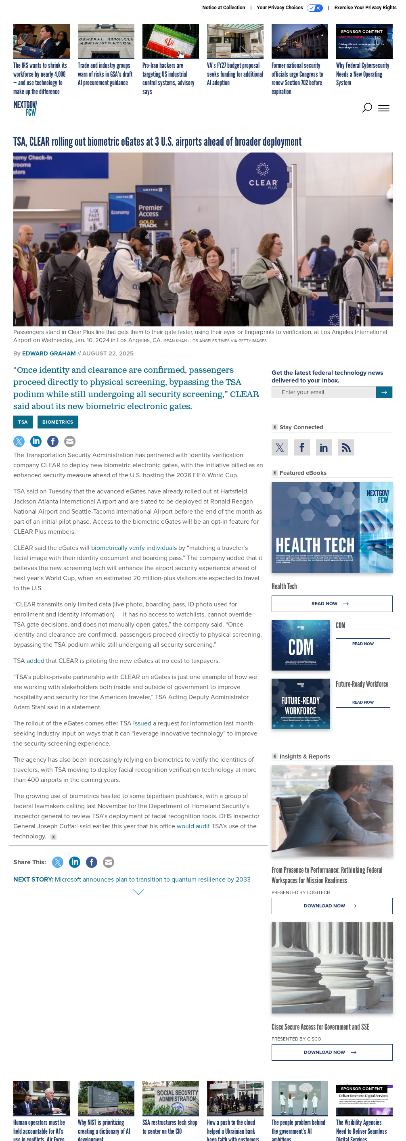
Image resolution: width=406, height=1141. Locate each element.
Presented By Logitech (301, 892)
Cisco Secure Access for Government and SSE (320, 1027)
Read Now (332, 604)
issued (142, 723)
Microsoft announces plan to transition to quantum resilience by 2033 (153, 879)
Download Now (332, 906)
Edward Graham (49, 353)
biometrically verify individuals (134, 547)
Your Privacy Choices (290, 8)
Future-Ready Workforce (362, 684)
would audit (193, 826)
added (35, 660)
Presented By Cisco (296, 1039)
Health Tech (284, 586)
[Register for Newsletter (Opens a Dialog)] (384, 392)
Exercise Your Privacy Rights (366, 7)
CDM (340, 625)
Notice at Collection (223, 7)
